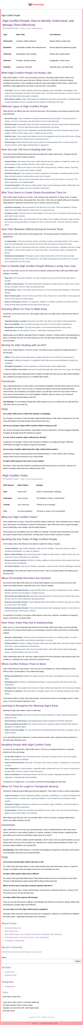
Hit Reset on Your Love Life (32, 952)
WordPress (35, 1023)
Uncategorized (10, 986)
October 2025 (9, 972)
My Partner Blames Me (13, 928)
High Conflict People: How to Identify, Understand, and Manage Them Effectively (33, 934)
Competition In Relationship (14, 941)
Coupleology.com (37, 28)
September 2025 (10, 975)
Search (3, 957)
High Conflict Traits (15, 475)
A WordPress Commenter (10, 952)
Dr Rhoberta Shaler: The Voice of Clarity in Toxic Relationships (27, 937)
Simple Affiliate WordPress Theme (48, 1023)
